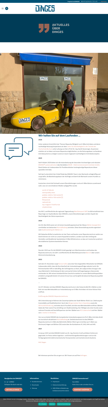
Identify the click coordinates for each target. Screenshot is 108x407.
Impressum (104, 1)
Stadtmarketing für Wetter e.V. (52, 230)
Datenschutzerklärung (59, 385)
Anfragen (83, 355)
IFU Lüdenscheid (85, 310)
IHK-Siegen (42, 342)
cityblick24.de (47, 207)
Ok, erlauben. (43, 404)
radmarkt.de (46, 202)
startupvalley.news (48, 192)
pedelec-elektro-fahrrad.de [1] (52, 195)
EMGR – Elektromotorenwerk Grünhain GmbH (83, 165)
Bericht (88, 252)
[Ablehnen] (105, 402)
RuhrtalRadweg (62, 227)
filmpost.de (46, 200)
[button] (2, 8)
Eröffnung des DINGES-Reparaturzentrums (53, 296)
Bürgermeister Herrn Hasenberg (79, 303)
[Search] (6, 8)
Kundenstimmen (37, 381)
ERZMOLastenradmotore (47, 165)
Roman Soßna (63, 264)
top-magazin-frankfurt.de (51, 204)
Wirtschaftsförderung (45, 305)
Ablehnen (52, 404)
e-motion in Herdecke (48, 312)
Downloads (35, 385)
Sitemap (34, 388)
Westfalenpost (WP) (81, 211)
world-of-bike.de (48, 190)
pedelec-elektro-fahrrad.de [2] (52, 197)
